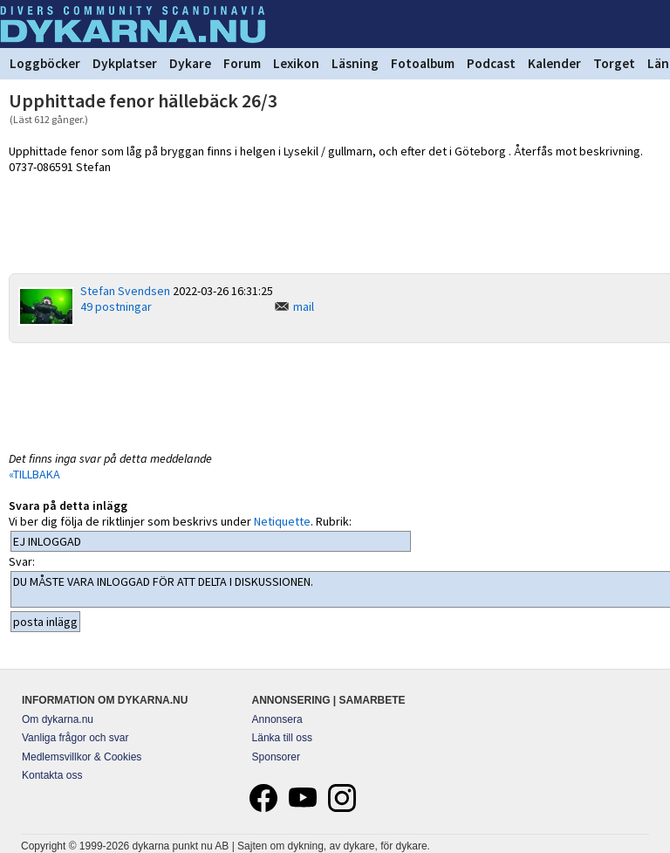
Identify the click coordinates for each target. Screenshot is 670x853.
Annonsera (277, 719)
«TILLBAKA (34, 474)
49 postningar (116, 306)
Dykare (190, 63)
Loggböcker (45, 63)
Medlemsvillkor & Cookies (81, 757)
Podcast (491, 63)
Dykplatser (124, 63)
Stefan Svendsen (125, 291)
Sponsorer (276, 757)
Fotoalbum (423, 63)
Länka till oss (282, 738)
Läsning (355, 63)
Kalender (554, 63)
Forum (242, 63)
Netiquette (282, 521)
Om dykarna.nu (57, 719)
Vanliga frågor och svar (75, 738)
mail (303, 306)
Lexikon (296, 63)
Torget (614, 63)
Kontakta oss (52, 775)
